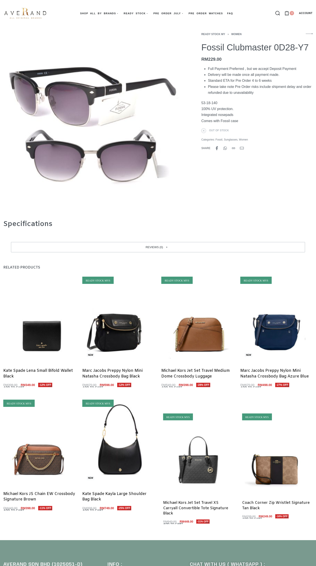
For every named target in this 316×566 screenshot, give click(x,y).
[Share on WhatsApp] (225, 148)
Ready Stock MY (213, 34)
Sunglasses (230, 139)
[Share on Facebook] (217, 148)
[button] (158, 247)
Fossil (218, 139)
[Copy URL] (233, 148)
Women (236, 34)
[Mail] (242, 148)
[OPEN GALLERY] (91, 121)
